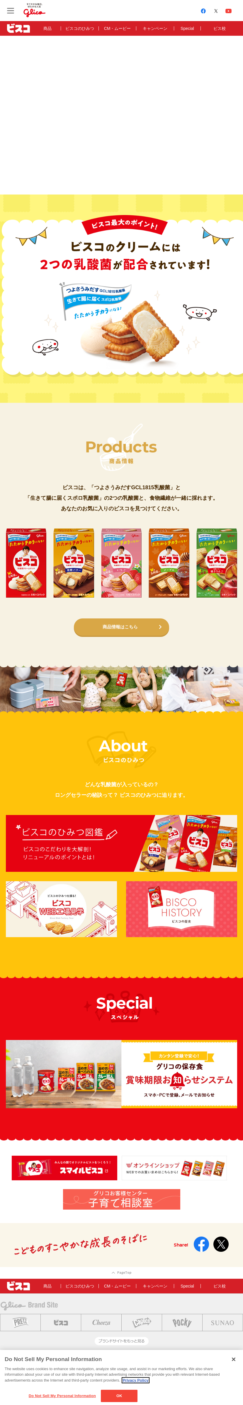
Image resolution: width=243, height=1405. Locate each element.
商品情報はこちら (120, 627)
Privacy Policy (135, 1380)
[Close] (233, 1359)
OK (119, 1396)
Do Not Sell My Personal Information (62, 1396)
